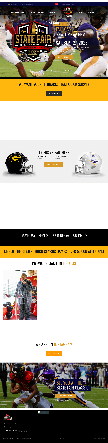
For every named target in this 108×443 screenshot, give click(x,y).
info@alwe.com (10, 430)
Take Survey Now (54, 93)
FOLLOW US (54, 353)
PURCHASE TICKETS (66, 396)
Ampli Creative (101, 438)
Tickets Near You (63, 57)
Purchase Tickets (53, 164)
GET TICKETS (14, 4)
